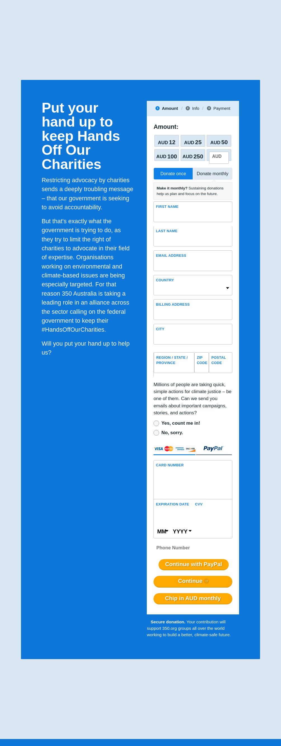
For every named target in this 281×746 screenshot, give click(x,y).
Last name (167, 231)
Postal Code (218, 360)
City (160, 329)
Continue (190, 581)
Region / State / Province (172, 360)
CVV (198, 504)
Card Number (170, 465)
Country (165, 280)
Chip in (193, 598)
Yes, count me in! (180, 423)
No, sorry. (172, 432)
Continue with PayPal (193, 564)
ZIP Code (202, 360)
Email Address (171, 256)
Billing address (173, 305)
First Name (167, 207)
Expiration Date (172, 504)
